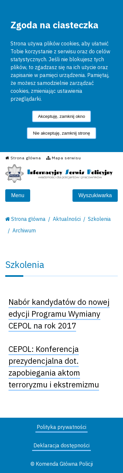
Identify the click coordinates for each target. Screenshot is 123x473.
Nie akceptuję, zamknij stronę (61, 133)
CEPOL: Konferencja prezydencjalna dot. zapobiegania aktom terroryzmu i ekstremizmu (54, 367)
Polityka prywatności (61, 427)
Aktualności (67, 219)
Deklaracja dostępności (61, 445)
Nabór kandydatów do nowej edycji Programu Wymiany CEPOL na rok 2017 (59, 314)
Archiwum (24, 230)
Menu (17, 195)
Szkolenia (99, 219)
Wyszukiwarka (95, 195)
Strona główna (28, 219)
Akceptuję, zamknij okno (61, 116)
